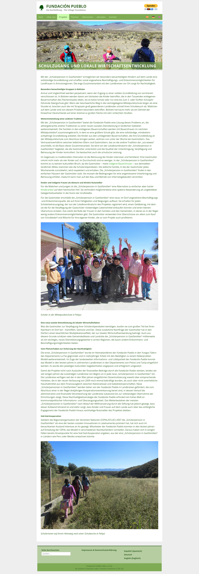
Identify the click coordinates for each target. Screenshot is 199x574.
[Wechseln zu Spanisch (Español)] (139, 551)
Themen (75, 17)
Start (40, 17)
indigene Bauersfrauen (120, 163)
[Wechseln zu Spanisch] (147, 17)
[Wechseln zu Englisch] (159, 17)
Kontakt (112, 17)
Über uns (51, 17)
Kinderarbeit (47, 189)
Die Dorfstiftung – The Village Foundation (66, 10)
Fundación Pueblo (66, 6)
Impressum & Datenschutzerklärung (99, 550)
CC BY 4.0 (119, 568)
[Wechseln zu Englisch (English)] (139, 558)
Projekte (63, 17)
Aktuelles (101, 17)
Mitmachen (87, 17)
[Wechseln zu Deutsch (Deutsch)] (139, 554)
